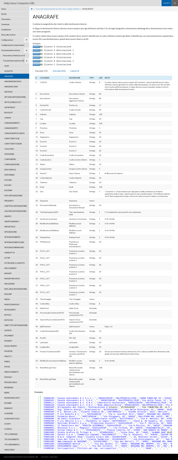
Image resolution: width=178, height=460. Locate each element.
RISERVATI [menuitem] (8, 408)
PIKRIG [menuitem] (7, 362)
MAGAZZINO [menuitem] (9, 284)
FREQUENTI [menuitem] (9, 201)
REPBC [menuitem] (7, 393)
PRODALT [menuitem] (8, 377)
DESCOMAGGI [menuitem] (10, 170)
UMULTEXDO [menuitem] (9, 450)
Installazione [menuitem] (6, 30)
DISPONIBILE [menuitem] (9, 175)
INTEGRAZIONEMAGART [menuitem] (14, 247)
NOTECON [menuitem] (8, 320)
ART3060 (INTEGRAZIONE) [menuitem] (15, 97)
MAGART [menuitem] (8, 273)
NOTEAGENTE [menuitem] (10, 310)
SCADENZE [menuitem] (8, 413)
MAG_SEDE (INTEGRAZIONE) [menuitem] (15, 289)
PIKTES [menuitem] (7, 367)
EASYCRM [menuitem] (8, 190)
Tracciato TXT (41, 70)
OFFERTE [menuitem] (8, 330)
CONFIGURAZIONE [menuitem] (11, 164)
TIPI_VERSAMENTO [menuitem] (12, 445)
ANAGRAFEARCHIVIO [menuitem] (12, 81)
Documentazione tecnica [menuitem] (15, 50)
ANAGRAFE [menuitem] (8, 76)
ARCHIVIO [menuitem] (8, 92)
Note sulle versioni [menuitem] (8, 35)
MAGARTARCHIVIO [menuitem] (12, 279)
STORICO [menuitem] (8, 429)
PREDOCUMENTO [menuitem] (11, 372)
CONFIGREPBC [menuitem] (10, 159)
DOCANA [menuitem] (8, 180)
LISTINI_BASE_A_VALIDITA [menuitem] (14, 263)
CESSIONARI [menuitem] (9, 154)
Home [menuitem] (3, 9)
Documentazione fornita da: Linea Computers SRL (21, 457)
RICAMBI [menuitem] (7, 403)
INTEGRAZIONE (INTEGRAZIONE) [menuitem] (11, 232)
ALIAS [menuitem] (6, 66)
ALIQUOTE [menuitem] (8, 71)
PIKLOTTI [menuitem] (8, 356)
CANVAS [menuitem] (7, 118)
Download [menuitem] (5, 24)
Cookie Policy (53, 457)
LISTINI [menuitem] (7, 258)
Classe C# (74, 70)
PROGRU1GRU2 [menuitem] (10, 382)
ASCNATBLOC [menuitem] (9, 107)
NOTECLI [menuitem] (7, 315)
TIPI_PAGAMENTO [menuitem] (11, 439)
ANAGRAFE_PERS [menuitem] (11, 87)
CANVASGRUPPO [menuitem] (11, 128)
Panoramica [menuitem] (5, 19)
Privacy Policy (45, 457)
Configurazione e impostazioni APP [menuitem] (12, 46)
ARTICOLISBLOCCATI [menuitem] (12, 102)
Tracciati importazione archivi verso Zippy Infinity (57, 9)
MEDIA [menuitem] (7, 299)
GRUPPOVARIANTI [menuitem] (11, 221)
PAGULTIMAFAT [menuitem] (10, 346)
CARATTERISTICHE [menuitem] (11, 138)
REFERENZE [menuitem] (8, 387)
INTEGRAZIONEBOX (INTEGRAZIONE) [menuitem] (12, 238)
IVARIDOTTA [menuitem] (9, 253)
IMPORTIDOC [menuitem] (10, 227)
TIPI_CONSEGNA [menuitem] (11, 434)
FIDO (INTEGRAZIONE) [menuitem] (13, 196)
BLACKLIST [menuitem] (8, 113)
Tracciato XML (59, 70)
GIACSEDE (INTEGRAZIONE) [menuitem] (15, 211)
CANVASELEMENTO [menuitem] (12, 123)
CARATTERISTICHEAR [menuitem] (13, 144)
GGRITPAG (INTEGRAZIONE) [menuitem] (15, 206)
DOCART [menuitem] (8, 185)
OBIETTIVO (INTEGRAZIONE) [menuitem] (15, 325)
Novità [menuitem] (3, 14)
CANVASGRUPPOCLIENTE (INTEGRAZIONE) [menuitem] (14, 134)
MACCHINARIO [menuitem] (10, 268)
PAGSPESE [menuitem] (8, 351)
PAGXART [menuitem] (8, 341)
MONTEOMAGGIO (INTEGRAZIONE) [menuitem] (11, 305)
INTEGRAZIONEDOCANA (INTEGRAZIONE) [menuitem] (14, 243)
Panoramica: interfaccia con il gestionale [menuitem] (14, 56)
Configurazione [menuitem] (15, 39)
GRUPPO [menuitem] (7, 216)
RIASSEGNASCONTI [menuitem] (12, 398)
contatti (166, 3)
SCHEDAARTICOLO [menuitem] (12, 419)
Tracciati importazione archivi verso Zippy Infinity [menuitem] (16, 60)
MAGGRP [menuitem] (8, 294)
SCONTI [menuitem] (7, 424)
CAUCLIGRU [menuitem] (9, 149)
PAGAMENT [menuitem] (9, 336)
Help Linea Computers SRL (19, 3)
